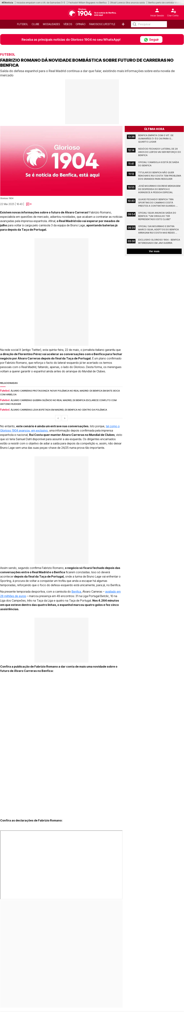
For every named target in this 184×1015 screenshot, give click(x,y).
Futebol (22, 24)
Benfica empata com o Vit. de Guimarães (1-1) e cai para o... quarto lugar (156, 138)
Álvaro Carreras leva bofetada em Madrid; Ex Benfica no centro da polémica (59, 409)
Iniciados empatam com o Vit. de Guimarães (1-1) (41, 2)
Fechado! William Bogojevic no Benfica (87, 2)
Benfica (76, 591)
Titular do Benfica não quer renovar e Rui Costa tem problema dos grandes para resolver (160, 175)
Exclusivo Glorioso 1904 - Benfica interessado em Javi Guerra (159, 241)
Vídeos (67, 24)
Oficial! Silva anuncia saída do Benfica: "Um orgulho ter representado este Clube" (157, 216)
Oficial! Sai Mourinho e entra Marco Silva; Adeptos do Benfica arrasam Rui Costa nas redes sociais (158, 229)
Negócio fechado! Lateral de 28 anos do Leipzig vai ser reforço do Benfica (159, 152)
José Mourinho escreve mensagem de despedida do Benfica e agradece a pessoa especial (159, 189)
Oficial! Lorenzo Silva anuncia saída (127, 2)
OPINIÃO (81, 24)
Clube (35, 24)
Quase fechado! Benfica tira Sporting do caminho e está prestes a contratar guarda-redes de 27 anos (157, 203)
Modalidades (51, 24)
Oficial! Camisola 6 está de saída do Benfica (159, 164)
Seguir (151, 39)
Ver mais (154, 251)
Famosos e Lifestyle (102, 24)
